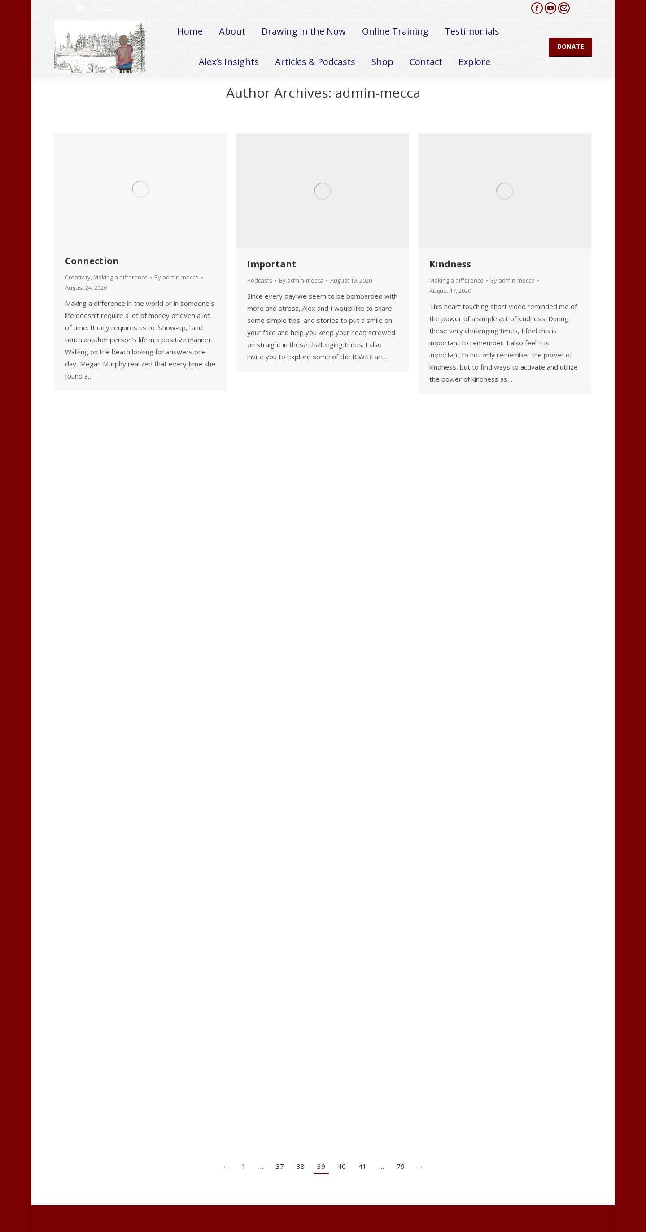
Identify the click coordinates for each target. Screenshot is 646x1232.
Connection (92, 261)
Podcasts (259, 280)
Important (272, 264)
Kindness (450, 264)
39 (321, 1166)
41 (362, 1166)
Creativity (78, 277)
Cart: (95, 8)
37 (280, 1166)
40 (342, 1166)
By (176, 277)
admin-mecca (377, 92)
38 (301, 1166)
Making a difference (120, 277)
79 (401, 1166)
